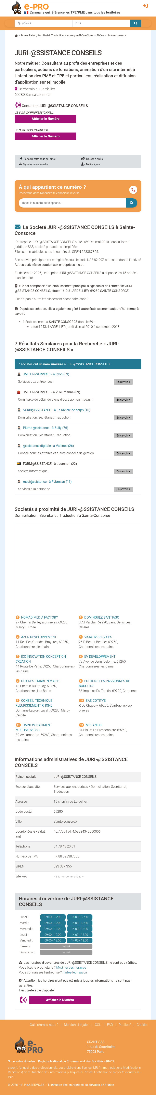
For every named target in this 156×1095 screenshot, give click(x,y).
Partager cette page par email (37, 159)
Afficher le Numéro (46, 119)
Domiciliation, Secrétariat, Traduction (42, 35)
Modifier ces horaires (71, 967)
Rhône (100, 35)
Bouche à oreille (92, 159)
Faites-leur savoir (75, 972)
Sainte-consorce (116, 35)
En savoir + (123, 382)
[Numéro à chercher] (72, 203)
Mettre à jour (90, 164)
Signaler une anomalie (33, 164)
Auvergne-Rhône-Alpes (80, 35)
